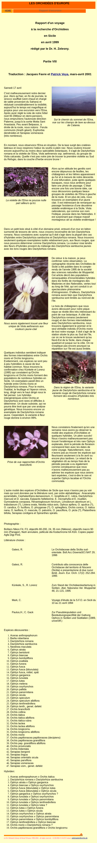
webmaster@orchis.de (80, 838)
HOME (8, 10)
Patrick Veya (59, 74)
